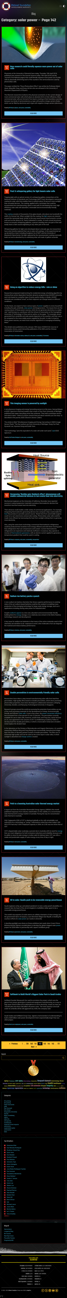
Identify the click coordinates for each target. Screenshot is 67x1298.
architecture (7, 1122)
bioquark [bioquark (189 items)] (41, 1081)
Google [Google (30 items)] (46, 1083)
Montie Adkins (11, 1209)
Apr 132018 (6, 287)
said (53, 431)
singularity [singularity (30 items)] (31, 1088)
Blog (33, 14)
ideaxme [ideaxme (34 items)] (5, 1086)
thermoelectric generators (21, 533)
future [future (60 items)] (39, 1083)
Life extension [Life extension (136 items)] (35, 1086)
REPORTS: (37, 1276)
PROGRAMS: (37, 1279)
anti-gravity (7, 1121)
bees (5, 1132)
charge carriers (26, 737)
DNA (5, 1106)
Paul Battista (11, 1159)
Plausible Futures (9, 1238)
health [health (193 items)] (50, 1083)
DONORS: (28, 1274)
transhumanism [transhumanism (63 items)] (54, 1088)
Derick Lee (11, 1024)
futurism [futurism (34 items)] (43, 1083)
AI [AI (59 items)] (9, 1081)
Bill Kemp (11, 108)
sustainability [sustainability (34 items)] (39, 1088)
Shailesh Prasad (12, 1157)
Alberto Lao (10, 1185)
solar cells (22, 713)
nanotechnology (18, 242)
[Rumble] (56, 1290)
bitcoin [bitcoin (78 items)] (62, 1081)
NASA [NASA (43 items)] (55, 1086)
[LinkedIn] (49, 1290)
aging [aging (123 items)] (6, 1081)
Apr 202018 (6, 67)
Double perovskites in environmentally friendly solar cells (34, 692)
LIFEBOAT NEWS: (38, 1266)
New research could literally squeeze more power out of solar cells (36, 67)
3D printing (7, 1101)
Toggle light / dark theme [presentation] (64, 6)
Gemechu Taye (11, 1162)
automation (7, 1130)
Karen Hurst (10, 1166)
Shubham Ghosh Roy (13, 1150)
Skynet (6, 1113)
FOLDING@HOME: (23, 1279)
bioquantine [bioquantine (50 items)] (34, 1081)
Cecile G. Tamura (12, 1178)
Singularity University (10, 1112)
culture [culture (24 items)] (23, 1083)
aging (6, 1117)
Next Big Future (8, 1236)
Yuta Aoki (10, 1181)
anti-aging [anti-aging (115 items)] (19, 1081)
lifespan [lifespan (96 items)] (43, 1086)
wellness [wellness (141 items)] (62, 1088)
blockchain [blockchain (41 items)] (5, 1083)
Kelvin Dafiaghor (12, 1164)
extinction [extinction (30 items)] (35, 1083)
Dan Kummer (11, 1171)
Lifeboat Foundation (12, 1290)
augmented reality (9, 1128)
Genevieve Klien (11, 1145)
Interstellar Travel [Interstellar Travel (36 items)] (19, 1086)
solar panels (28, 308)
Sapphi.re (29, 1290)
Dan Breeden (11, 1155)
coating (10, 214)
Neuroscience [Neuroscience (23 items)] (58, 1086)
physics (16, 108)
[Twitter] (46, 1290)
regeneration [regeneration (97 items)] (19, 1088)
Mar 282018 (6, 994)
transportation (36, 540)
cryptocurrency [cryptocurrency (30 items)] (18, 1083)
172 (59, 1043)
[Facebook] (42, 1290)
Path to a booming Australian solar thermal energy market (34, 803)
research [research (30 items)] (25, 1088)
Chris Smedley (11, 1214)
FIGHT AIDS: (24, 1276)
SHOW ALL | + (6, 1216)
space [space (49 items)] (34, 1088)
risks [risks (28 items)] (28, 1088)
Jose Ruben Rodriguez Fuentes (16, 1169)
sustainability (28, 108)
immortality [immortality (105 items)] (12, 1086)
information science (19, 336)
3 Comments (46, 336)
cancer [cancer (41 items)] (13, 1083)
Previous (14, 1043)
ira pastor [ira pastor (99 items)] (27, 1086)
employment (18, 1024)
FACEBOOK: (22, 1266)
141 (35, 1043)
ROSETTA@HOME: (22, 1282)
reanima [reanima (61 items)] (4, 1088)
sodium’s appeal (15, 613)
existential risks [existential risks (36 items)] (29, 1083)
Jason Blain (10, 1207)
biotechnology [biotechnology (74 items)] (55, 1081)
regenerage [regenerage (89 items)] (10, 1088)
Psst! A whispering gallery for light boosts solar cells (32, 191)
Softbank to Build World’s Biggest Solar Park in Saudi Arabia (35, 994)
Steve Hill (9, 1197)
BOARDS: (37, 1274)
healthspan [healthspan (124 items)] (57, 1083)
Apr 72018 (7, 596)
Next (32, 1046)
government (17, 932)
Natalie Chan (11, 1195)
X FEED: (23, 1271)
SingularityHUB (8, 1240)
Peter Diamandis (9, 1104)
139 (27, 1043)
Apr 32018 (7, 803)
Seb (8, 1202)
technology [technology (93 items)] (46, 1088)
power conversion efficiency (52, 713)
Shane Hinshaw (11, 1188)
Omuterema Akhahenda (14, 1173)
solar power (21, 108)
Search (63, 1058)
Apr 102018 (6, 403)
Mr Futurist (7, 1233)
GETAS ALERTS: (38, 1268)
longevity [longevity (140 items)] (50, 1086)
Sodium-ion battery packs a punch (24, 596)
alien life (6, 1119)
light (45, 216)
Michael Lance (11, 1204)
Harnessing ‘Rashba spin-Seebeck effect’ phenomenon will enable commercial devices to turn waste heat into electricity (36, 495)
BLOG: (36, 1271)
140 (31, 1043)
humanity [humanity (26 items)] (63, 1083)
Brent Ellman (11, 1199)
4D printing (7, 1103)
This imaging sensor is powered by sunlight (28, 403)
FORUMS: (29, 1284)
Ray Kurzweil (8, 1108)
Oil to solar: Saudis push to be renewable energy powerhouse (36, 900)
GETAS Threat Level (33, 1259)
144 (49, 1043)
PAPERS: (36, 1282)
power (40, 306)
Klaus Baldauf (11, 1176)
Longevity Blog (8, 1231)
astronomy (7, 1126)
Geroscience (8, 1229)
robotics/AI (27, 336)
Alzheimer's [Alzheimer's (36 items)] (12, 1081)
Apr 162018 (6, 191)
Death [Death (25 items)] (25, 1083)
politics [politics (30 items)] (62, 1086)
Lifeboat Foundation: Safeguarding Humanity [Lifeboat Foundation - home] (29, 6)
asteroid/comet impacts (11, 1124)
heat (5, 514)
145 (53, 1043)
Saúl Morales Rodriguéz (14, 437)
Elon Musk (7, 1110)
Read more (33, 113)
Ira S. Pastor (10, 1211)
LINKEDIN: (23, 1268)
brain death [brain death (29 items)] (10, 1083)
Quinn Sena (10, 1152)
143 (45, 1043)
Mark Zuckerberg (9, 1115)
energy (18, 615)
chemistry (17, 630)
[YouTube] (53, 1290)
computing (17, 540)
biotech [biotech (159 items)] (48, 1081)
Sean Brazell (10, 1192)
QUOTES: (36, 1284)
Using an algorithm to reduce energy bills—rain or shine (33, 287)
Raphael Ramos (11, 1190)
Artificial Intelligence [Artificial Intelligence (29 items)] (27, 1081)
